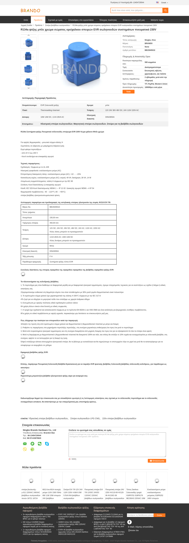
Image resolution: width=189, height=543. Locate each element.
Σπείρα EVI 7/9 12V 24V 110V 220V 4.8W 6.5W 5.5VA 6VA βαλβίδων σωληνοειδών (73, 494)
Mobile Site (133, 530)
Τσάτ (128, 92)
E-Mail (131, 527)
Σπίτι (26, 20)
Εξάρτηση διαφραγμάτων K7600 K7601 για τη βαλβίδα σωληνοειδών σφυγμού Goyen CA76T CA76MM (109, 534)
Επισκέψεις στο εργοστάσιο (81, 20)
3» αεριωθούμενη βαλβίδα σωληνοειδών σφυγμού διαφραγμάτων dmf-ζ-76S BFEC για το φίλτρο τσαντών (38, 516)
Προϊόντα (38, 20)
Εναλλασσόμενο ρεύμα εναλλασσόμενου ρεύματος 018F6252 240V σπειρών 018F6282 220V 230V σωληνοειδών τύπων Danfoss (156, 498)
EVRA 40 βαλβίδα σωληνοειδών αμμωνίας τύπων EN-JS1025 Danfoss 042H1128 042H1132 (73, 532)
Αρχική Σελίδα (26, 25)
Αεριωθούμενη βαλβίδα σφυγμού (35, 509)
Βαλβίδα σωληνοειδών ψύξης (73, 507)
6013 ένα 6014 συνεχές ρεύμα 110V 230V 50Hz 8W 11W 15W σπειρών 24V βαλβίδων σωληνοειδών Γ (52, 495)
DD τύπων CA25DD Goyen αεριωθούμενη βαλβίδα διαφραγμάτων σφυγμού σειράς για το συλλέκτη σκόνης (38, 524)
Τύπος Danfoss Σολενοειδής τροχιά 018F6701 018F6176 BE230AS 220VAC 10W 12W (135, 495)
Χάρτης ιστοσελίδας (144, 527)
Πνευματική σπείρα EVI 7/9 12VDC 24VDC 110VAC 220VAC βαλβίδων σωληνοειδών (93, 494)
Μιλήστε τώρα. (157, 20)
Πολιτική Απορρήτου (39, 541)
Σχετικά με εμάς (55, 20)
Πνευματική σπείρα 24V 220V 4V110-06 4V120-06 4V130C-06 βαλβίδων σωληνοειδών (114, 494)
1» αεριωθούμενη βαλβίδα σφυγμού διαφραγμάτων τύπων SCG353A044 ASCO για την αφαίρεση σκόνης (37, 532)
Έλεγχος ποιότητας (108, 20)
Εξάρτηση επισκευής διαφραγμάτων (104, 509)
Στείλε (159, 515)
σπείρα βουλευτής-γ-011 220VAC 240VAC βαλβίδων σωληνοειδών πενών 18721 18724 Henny (31, 495)
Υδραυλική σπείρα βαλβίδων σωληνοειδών (48, 418)
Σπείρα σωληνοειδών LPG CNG (85, 418)
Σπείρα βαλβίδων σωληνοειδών (57, 25)
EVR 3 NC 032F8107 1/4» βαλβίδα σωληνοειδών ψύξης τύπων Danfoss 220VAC (72, 516)
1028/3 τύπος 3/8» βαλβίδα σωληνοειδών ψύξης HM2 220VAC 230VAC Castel (71, 524)
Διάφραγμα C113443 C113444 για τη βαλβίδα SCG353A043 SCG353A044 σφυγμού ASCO (108, 516)
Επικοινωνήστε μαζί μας (134, 20)
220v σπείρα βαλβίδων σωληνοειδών (119, 418)
